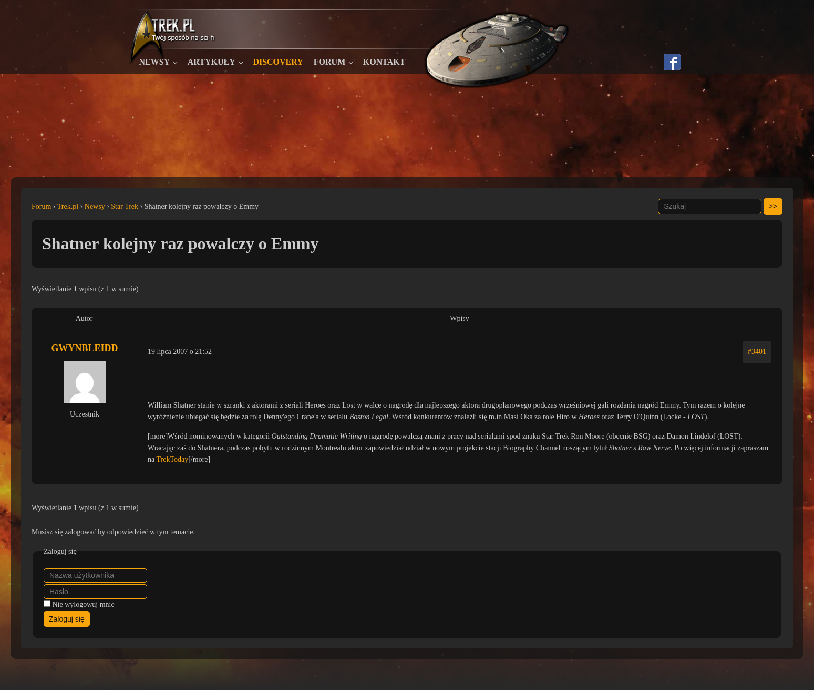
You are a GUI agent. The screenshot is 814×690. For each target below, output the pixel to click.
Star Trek (124, 206)
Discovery (278, 61)
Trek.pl (67, 206)
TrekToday (172, 459)
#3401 (757, 352)
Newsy (154, 61)
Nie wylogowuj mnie (84, 604)
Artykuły (211, 61)
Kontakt (384, 61)
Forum (329, 61)
